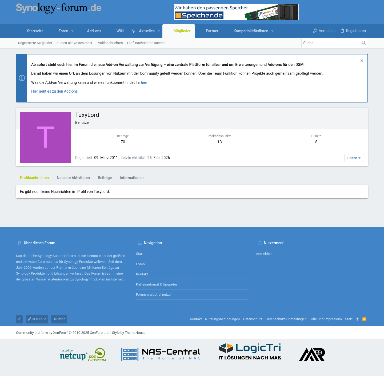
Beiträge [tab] (105, 178)
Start (139, 254)
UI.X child (36, 319)
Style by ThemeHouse (128, 333)
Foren (140, 264)
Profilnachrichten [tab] (34, 178)
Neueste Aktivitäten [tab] (73, 178)
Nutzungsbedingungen (222, 319)
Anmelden (264, 254)
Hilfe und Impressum (326, 319)
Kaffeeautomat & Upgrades (157, 284)
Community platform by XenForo (62, 333)
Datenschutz (252, 319)
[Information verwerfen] (361, 61)
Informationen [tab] (131, 178)
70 (123, 142)
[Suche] (335, 43)
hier (144, 82)
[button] (72, 31)
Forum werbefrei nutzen (154, 294)
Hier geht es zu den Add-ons (54, 91)
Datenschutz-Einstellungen (286, 319)
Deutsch (59, 319)
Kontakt (142, 274)
